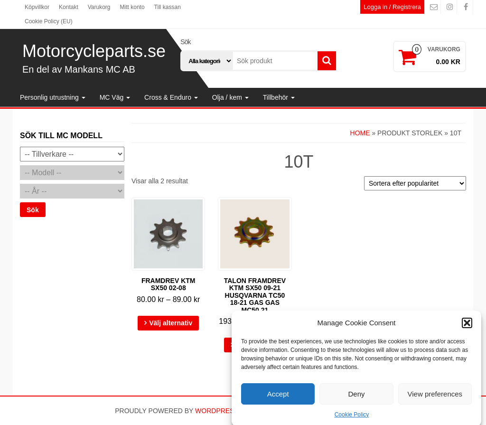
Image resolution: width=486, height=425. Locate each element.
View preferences (435, 399)
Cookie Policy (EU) (49, 21)
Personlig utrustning (52, 97)
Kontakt (68, 7)
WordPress (217, 411)
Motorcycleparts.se (94, 51)
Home (360, 133)
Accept (278, 399)
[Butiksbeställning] (415, 183)
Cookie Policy (352, 419)
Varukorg (99, 7)
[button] (467, 327)
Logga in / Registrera (392, 6)
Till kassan (167, 7)
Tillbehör (279, 97)
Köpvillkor (37, 7)
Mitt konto (132, 7)
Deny (356, 399)
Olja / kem (230, 97)
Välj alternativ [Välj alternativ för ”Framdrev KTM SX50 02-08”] (170, 323)
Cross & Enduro (171, 97)
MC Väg (115, 97)
